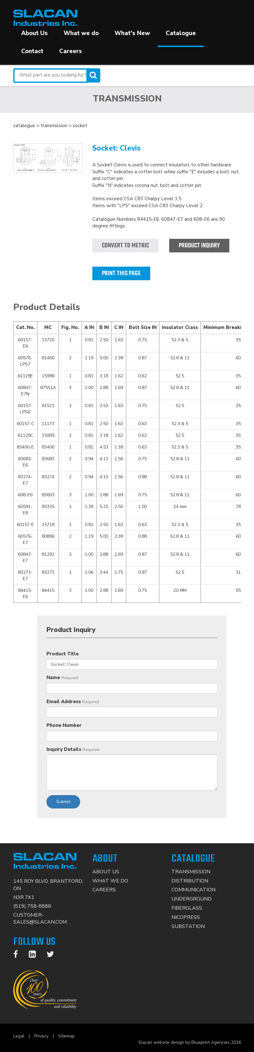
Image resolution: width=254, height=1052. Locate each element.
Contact (32, 51)
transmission (53, 125)
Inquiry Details (63, 749)
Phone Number (64, 725)
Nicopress (185, 917)
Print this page (121, 273)
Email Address (63, 701)
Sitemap (66, 1036)
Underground (191, 898)
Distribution (189, 880)
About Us (34, 33)
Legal (18, 1036)
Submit (63, 802)
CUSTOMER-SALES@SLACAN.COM (40, 919)
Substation (188, 926)
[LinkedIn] (35, 955)
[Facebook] (18, 955)
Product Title (62, 654)
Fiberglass (186, 908)
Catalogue (181, 33)
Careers (70, 51)
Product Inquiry (199, 245)
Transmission (190, 871)
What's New (132, 33)
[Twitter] (53, 955)
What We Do (110, 880)
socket (80, 125)
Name (53, 677)
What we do (81, 33)
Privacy (41, 1036)
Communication (193, 889)
